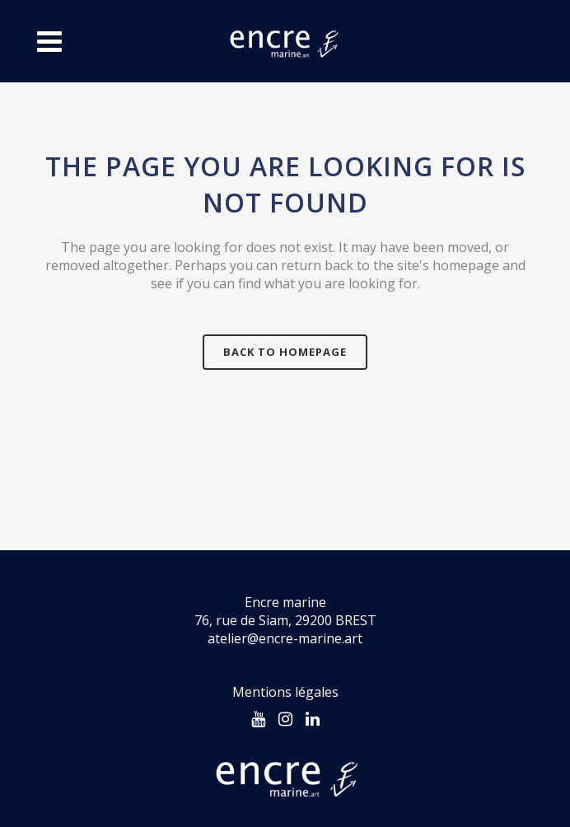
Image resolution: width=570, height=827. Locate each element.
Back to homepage (285, 351)
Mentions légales (285, 692)
